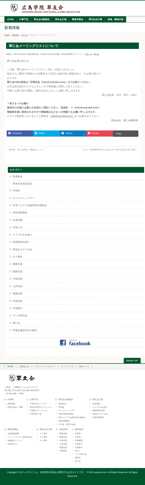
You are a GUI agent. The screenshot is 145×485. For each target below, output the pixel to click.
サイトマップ (67, 366)
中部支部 (17, 278)
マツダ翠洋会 (20, 315)
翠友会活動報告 (65, 399)
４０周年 (43, 433)
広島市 (78, 437)
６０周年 (17, 256)
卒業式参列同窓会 (66, 414)
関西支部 (17, 271)
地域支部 (63, 429)
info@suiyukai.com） (62, 116)
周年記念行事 (46, 429)
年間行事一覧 (35, 414)
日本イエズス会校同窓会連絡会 (30, 205)
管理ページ (84, 366)
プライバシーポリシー (45, 366)
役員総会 (17, 176)
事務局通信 (12, 429)
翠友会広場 (97, 399)
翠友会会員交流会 (22, 183)
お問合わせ (24, 366)
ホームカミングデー (24, 198)
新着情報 (11, 404)
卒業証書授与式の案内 (25, 330)
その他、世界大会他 (67, 424)
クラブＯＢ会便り (22, 234)
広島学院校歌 (98, 417)
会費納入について (15, 440)
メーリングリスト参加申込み (19, 437)
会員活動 (17, 220)
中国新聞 (79, 440)
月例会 (16, 190)
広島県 (78, 433)
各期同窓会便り (21, 242)
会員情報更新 (13, 433)
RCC (77, 451)
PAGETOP (132, 360)
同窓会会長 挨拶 (15, 407)
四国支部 (17, 293)
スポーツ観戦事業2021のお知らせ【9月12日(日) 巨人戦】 (110, 149)
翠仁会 (96, 54)
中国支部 (17, 301)
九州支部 (17, 286)
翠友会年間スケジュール (40, 407)
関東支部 (17, 264)
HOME (10, 366)
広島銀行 (79, 447)
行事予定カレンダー (38, 404)
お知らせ (88, 54)
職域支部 (79, 429)
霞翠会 (78, 458)
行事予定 (34, 399)
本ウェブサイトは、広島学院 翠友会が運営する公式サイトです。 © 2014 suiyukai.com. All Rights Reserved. (74, 472)
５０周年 (43, 437)
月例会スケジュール (38, 410)
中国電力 (17, 308)
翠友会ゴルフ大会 (22, 249)
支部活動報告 (20, 212)
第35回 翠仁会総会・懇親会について (25, 149)
